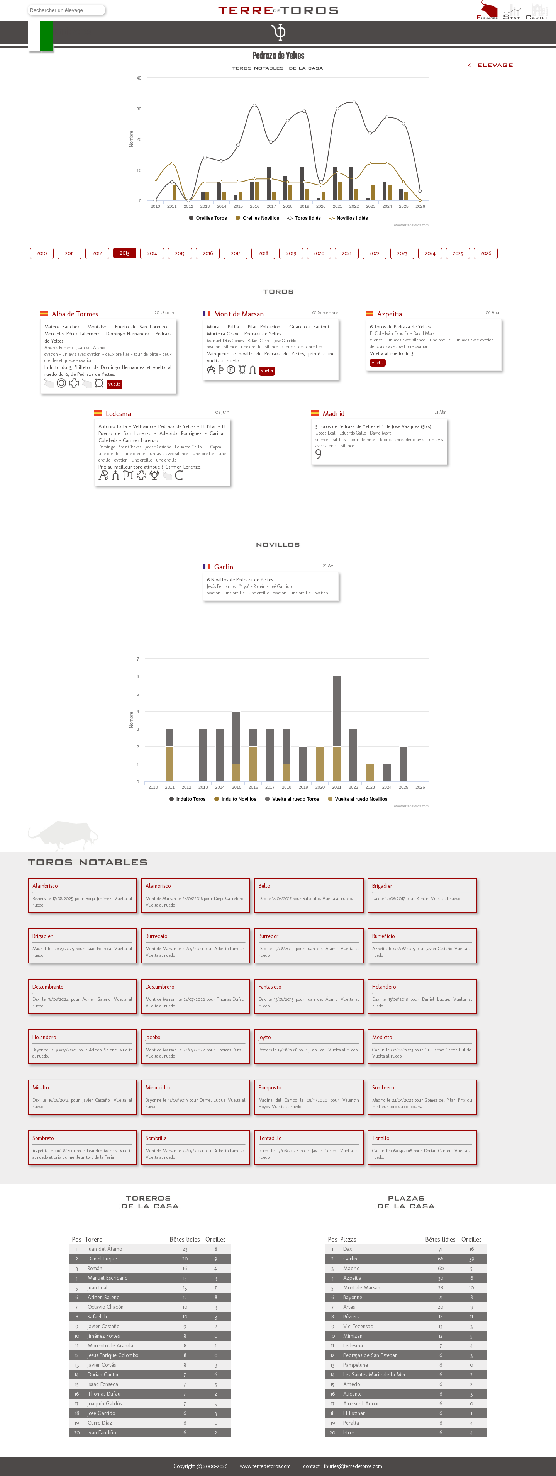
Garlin (224, 567)
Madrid (334, 413)
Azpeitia (389, 314)
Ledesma (118, 413)
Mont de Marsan (239, 314)
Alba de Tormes (75, 314)
